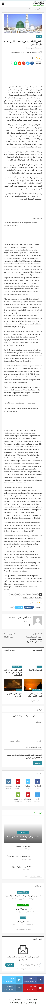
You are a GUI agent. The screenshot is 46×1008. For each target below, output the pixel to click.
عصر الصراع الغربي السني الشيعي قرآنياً (19, 856)
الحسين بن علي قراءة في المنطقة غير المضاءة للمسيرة (23, 838)
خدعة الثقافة (8, 637)
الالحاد (23, 594)
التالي (33, 701)
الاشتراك (9, 965)
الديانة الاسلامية (17, 667)
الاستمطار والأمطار (23, 921)
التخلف (11, 594)
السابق (39, 701)
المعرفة (25, 597)
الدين (31, 597)
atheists (35, 594)
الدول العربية (38, 597)
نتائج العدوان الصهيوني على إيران (21, 867)
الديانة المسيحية (30, 1003)
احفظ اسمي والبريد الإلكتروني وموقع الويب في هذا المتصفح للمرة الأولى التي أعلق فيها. (24, 756)
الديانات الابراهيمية (23, 905)
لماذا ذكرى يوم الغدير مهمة (23, 846)
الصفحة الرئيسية (30, 999)
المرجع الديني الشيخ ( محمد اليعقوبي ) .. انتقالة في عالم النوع (34, 639)
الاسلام (29, 594)
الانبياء (17, 594)
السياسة (39, 36)
